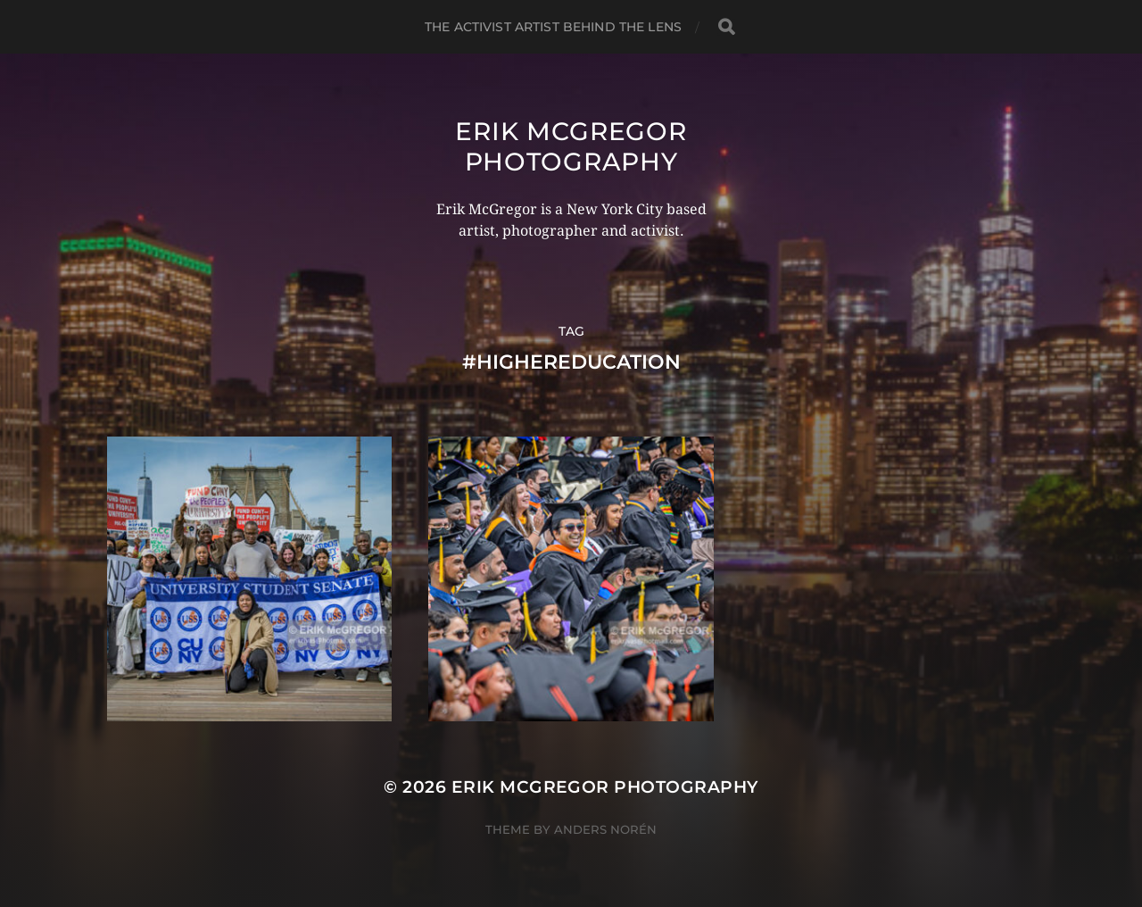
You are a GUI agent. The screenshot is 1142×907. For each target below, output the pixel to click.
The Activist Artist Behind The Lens (553, 27)
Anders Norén (605, 829)
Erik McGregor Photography (570, 146)
